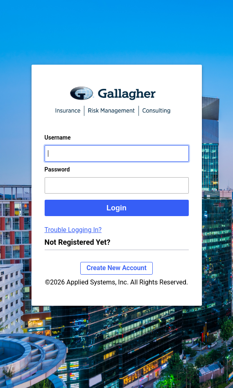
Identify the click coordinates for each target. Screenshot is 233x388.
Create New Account (116, 268)
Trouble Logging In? (73, 230)
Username (58, 137)
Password (57, 169)
